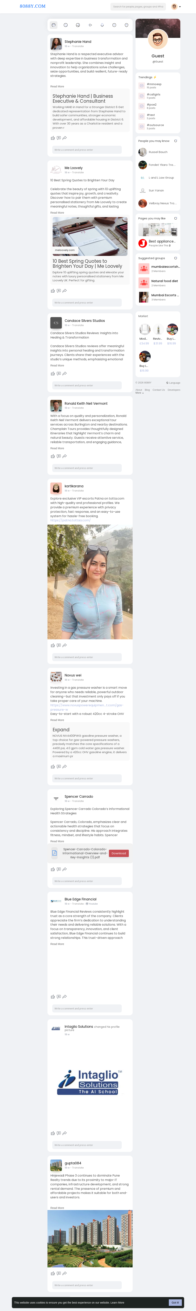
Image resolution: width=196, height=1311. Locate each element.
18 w (67, 46)
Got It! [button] (175, 1302)
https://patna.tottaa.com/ (70, 520)
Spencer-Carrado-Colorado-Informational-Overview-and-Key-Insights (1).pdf (79, 853)
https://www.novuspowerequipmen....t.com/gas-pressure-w (87, 707)
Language (173, 383)
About (139, 390)
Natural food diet (164, 281)
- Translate (77, 46)
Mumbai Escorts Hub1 (165, 295)
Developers (174, 390)
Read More (57, 86)
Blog (147, 390)
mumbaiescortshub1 (165, 267)
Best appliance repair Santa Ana (162, 241)
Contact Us (159, 390)
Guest (158, 56)
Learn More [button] (117, 1302)
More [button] (140, 392)
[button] (138, 7)
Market (143, 316)
